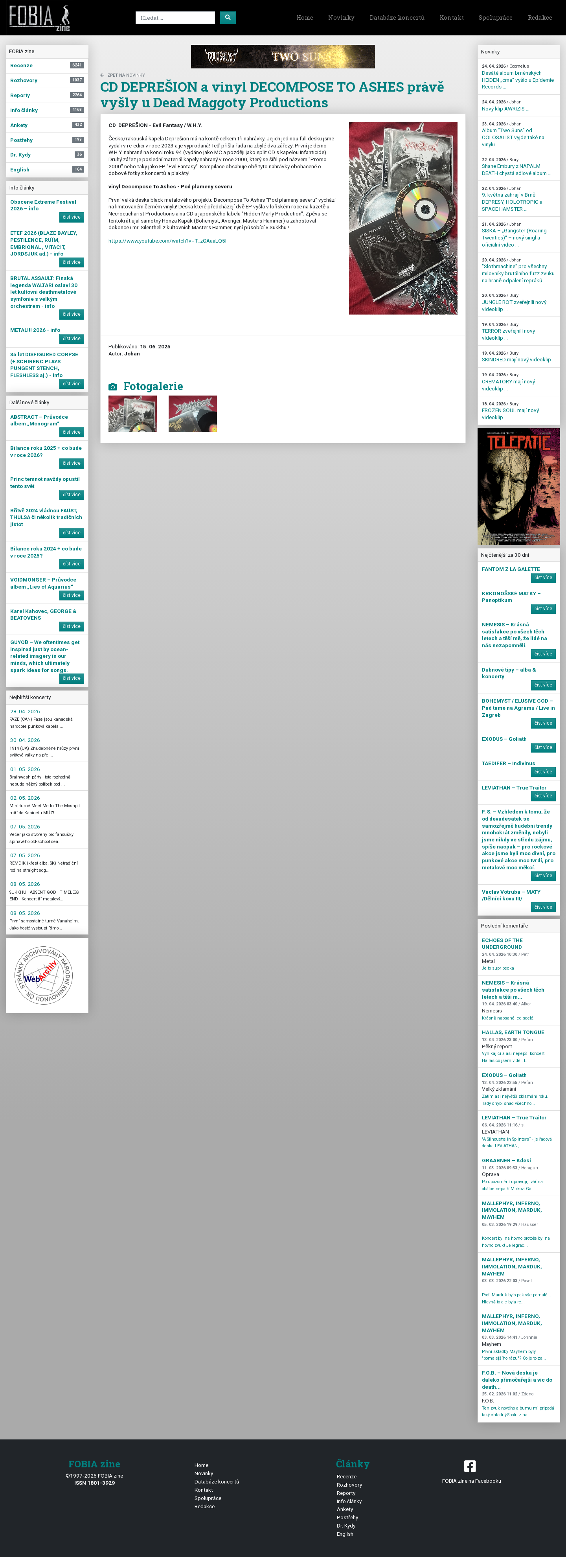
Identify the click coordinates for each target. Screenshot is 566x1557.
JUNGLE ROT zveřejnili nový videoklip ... (514, 302)
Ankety (345, 1509)
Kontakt (451, 17)
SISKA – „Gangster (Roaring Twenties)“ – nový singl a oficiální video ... (514, 235)
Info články (349, 1501)
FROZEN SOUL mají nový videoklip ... (510, 410)
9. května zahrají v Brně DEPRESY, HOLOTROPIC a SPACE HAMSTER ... (512, 199)
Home (304, 17)
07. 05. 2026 (25, 826)
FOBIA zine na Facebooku (471, 1471)
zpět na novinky (122, 75)
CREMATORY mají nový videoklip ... (508, 381)
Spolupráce (496, 17)
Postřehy (347, 1517)
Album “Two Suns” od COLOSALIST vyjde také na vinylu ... (513, 134)
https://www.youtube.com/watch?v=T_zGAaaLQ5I (167, 240)
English (345, 1534)
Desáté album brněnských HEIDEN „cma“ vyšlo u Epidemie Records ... (518, 77)
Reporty (346, 1493)
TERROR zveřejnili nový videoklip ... (508, 331)
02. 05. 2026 (25, 798)
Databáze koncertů (397, 17)
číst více (72, 217)
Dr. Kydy (346, 1525)
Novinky (341, 17)
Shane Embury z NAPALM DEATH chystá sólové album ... (516, 166)
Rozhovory (349, 1485)
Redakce (540, 17)
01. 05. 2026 (25, 769)
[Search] (175, 17)
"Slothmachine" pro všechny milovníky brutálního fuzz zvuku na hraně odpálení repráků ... (518, 270)
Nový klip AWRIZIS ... (505, 105)
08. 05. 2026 (25, 884)
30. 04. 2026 (25, 740)
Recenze (347, 1476)
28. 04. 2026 (25, 711)
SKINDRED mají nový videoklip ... (519, 357)
